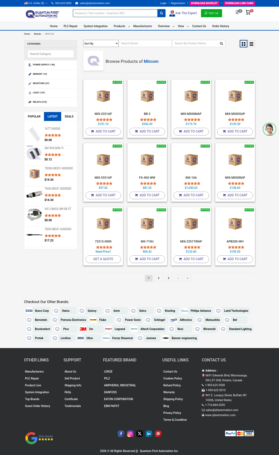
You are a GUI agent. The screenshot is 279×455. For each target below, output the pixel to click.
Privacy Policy (172, 412)
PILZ (107, 378)
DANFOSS (110, 392)
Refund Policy (172, 385)
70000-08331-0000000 (59, 168)
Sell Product (72, 378)
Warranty (169, 392)
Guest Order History (37, 406)
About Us (70, 371)
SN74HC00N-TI (54, 148)
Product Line (33, 385)
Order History (220, 26)
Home (54, 26)
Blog (166, 406)
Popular (34, 116)
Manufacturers (142, 26)
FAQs (68, 392)
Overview (164, 26)
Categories (34, 44)
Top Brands (32, 399)
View (181, 26)
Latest (53, 116)
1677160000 (52, 128)
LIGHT (36, 92)
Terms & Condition (175, 419)
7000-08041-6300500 (58, 229)
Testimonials (73, 406)
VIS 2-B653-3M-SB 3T (58, 208)
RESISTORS (38, 83)
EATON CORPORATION (118, 399)
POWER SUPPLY (41, 64)
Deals (69, 116)
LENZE (108, 371)
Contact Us (199, 26)
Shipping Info (73, 385)
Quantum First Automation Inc (159, 451)
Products (119, 26)
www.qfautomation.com (220, 415)
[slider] (53, 135)
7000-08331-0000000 (58, 188)
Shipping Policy (173, 399)
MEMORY (37, 74)
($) (36, 3)
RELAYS (37, 102)
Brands (37, 34)
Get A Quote (103, 259)
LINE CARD (239, 3)
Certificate (71, 399)
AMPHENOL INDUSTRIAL (120, 385)
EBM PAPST (112, 406)
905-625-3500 (61, 3)
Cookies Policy (172, 378)
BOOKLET (204, 3)
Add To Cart (103, 131)
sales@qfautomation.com (92, 3)
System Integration (96, 26)
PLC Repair (71, 26)
